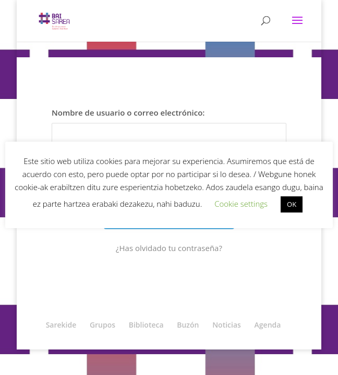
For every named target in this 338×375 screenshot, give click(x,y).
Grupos (102, 325)
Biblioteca (146, 325)
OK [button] (291, 204)
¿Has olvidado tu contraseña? (169, 248)
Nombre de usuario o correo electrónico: (128, 112)
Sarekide (61, 325)
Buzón (188, 325)
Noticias (226, 325)
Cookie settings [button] (241, 203)
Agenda (268, 325)
